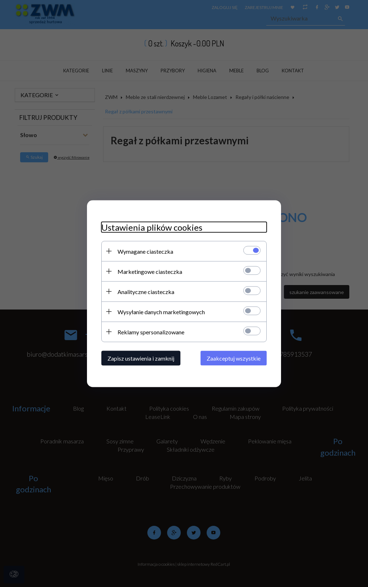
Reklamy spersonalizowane (151, 331)
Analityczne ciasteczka (146, 291)
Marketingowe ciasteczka (150, 271)
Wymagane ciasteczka (145, 251)
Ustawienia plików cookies (151, 227)
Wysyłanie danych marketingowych (161, 311)
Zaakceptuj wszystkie (234, 358)
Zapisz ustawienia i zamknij (140, 358)
